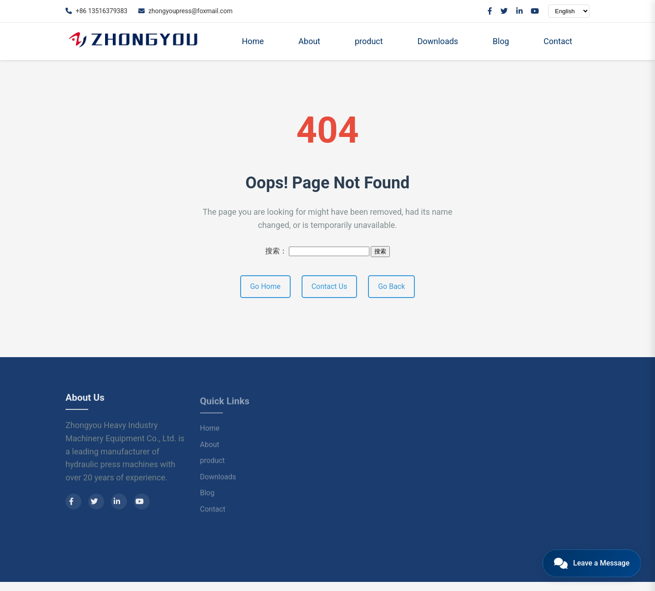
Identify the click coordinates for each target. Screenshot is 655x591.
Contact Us (330, 286)
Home (253, 41)
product (369, 41)
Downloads (438, 41)
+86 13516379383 (96, 11)
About (309, 41)
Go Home (265, 286)
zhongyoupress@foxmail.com (185, 11)
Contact (558, 41)
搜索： (276, 251)
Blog (501, 41)
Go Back (391, 286)
